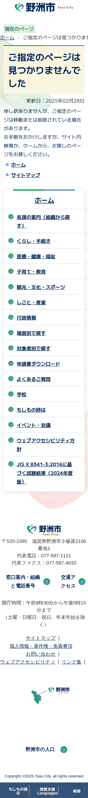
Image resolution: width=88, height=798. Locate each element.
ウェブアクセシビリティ (27, 662)
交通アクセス (68, 582)
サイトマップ (25, 174)
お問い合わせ (41, 654)
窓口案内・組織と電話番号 (23, 582)
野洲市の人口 (40, 749)
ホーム (7, 37)
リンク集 (71, 662)
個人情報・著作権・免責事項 (41, 646)
